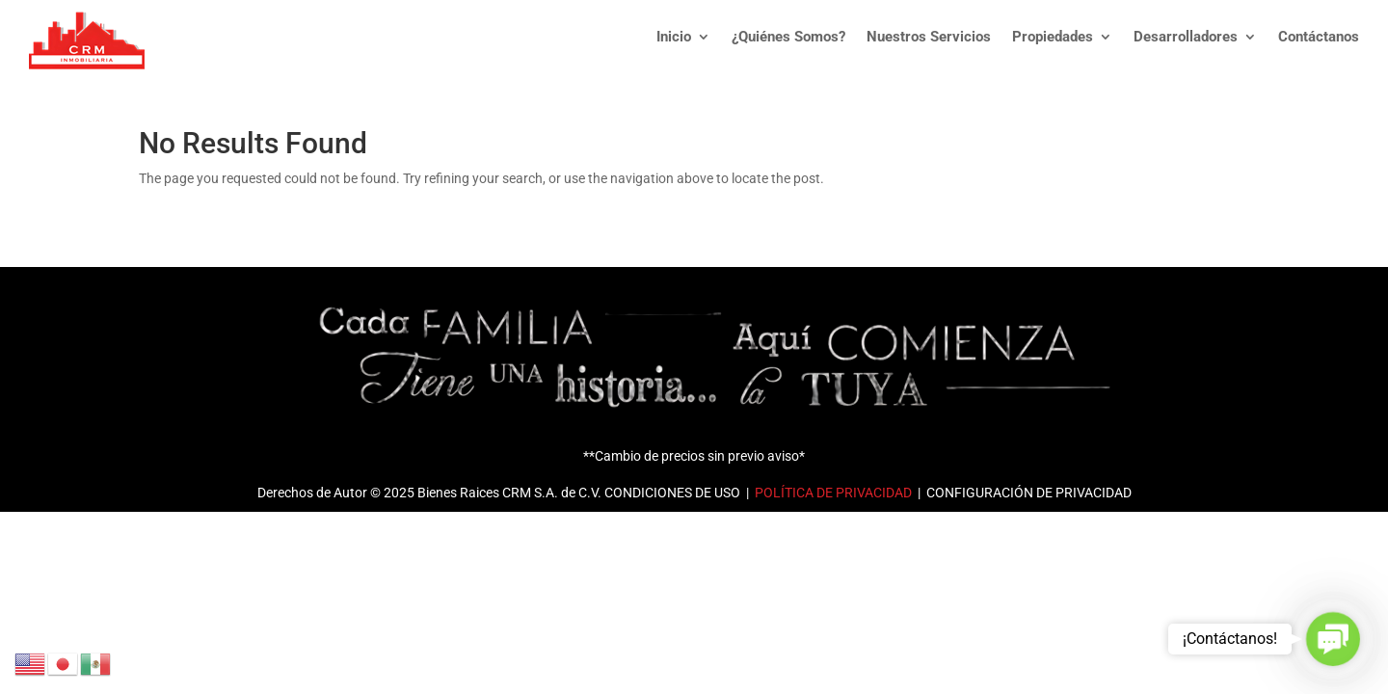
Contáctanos (1318, 36)
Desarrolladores (1186, 36)
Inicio (673, 36)
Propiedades (1052, 36)
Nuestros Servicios (929, 36)
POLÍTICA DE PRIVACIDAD (832, 492)
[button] (1333, 639)
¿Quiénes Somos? (788, 36)
